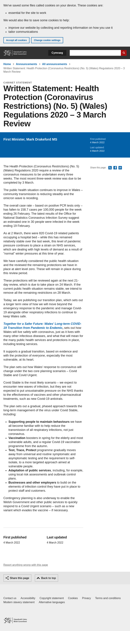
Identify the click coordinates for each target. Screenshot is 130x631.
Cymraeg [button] (57, 52)
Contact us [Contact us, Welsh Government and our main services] (9, 598)
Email (120, 168)
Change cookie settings (47, 40)
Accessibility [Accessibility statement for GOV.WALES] (27, 598)
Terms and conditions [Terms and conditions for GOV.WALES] (108, 598)
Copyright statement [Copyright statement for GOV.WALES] (52, 598)
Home (7, 64)
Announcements (26, 64)
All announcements (54, 64)
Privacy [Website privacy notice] (86, 598)
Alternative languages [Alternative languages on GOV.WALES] (52, 602)
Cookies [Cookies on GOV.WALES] (73, 598)
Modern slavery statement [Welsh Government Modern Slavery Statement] (19, 602)
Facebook (115, 168)
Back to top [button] (48, 578)
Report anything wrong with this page (25, 564)
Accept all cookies (16, 40)
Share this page (19, 578)
